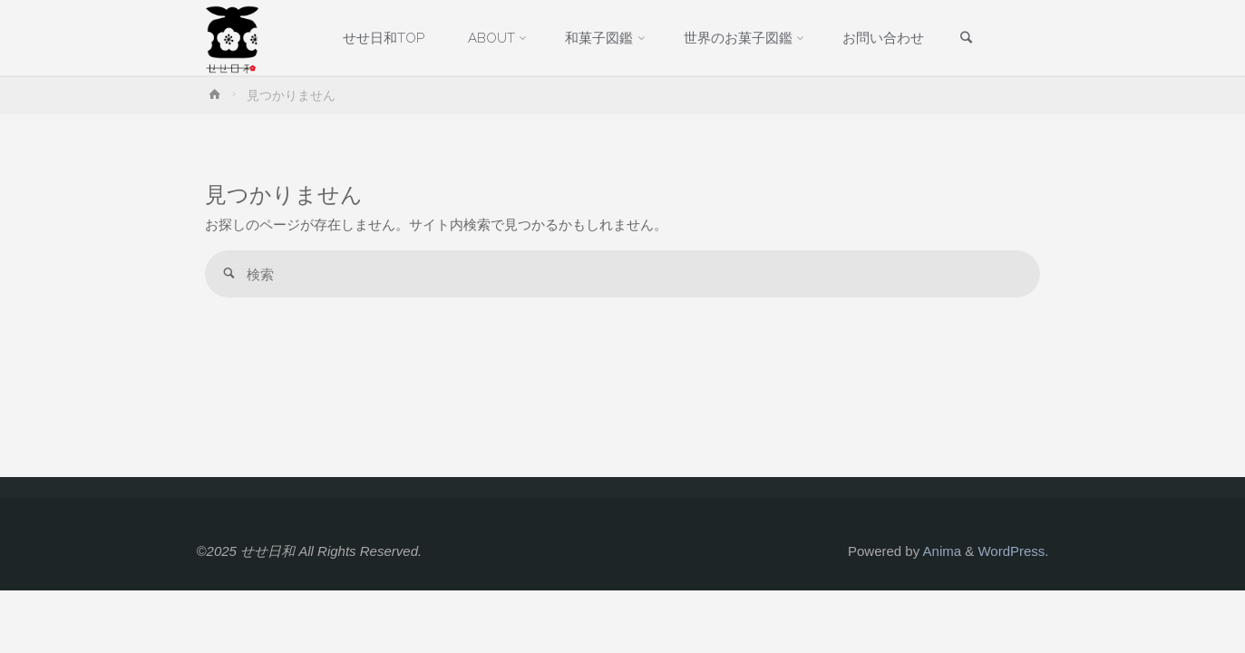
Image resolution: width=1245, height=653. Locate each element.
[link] (965, 39)
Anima (940, 551)
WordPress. (1013, 551)
